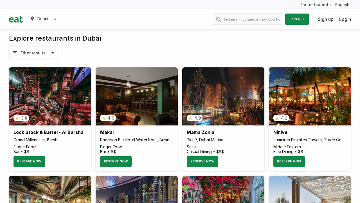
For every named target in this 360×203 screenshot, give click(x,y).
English (342, 4)
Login (345, 19)
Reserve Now (29, 161)
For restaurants (315, 4)
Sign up (326, 19)
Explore (297, 19)
